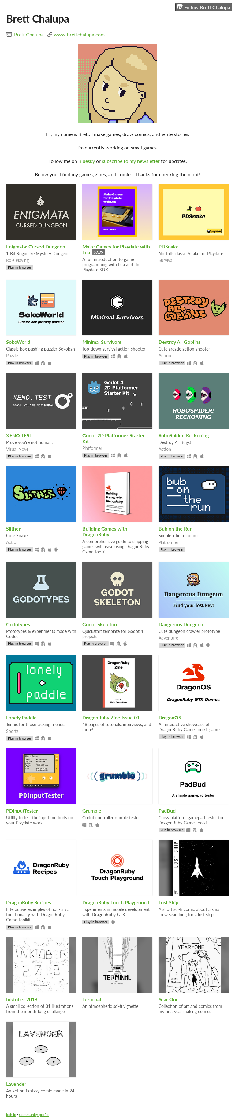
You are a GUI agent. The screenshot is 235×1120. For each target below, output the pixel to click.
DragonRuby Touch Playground (115, 902)
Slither (13, 528)
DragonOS (170, 717)
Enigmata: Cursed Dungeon (35, 246)
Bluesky (86, 161)
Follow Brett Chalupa (203, 7)
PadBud (167, 810)
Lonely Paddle (21, 717)
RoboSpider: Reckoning (184, 435)
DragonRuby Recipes (28, 902)
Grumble (91, 810)
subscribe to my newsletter (131, 161)
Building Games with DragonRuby (104, 531)
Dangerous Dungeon (181, 624)
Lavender (16, 1084)
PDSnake (169, 246)
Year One (169, 999)
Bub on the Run (175, 528)
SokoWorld (18, 342)
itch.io (11, 1114)
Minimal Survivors (101, 342)
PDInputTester (22, 810)
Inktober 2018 (21, 999)
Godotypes (18, 624)
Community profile (34, 1114)
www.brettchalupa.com (79, 34)
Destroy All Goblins (179, 342)
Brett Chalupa (29, 34)
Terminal (91, 999)
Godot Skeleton (99, 624)
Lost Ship (168, 902)
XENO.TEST (19, 435)
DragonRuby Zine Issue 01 (111, 717)
